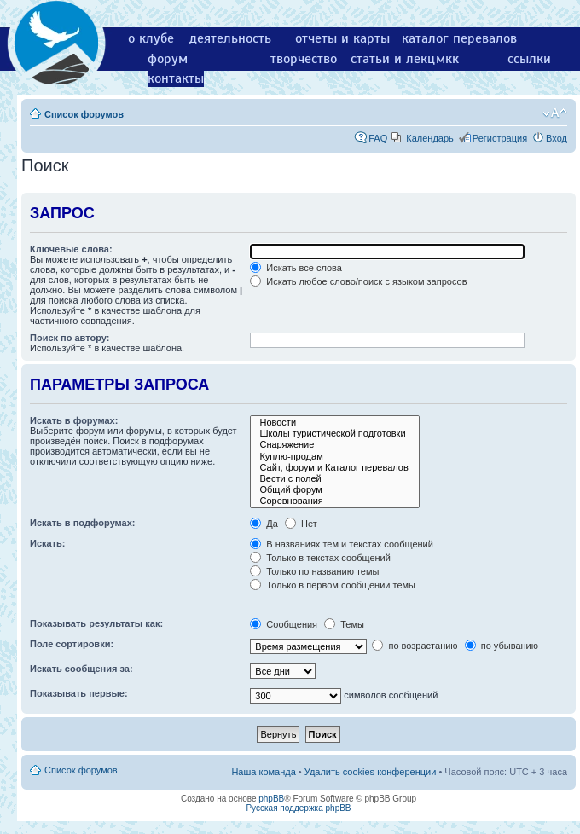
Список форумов (84, 114)
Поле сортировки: (71, 644)
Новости (334, 422)
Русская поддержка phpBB (298, 808)
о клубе (151, 38)
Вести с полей (334, 478)
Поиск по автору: (69, 338)
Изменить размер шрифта (554, 113)
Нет (301, 523)
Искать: (47, 543)
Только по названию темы (314, 571)
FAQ (377, 138)
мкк (447, 58)
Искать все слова (296, 268)
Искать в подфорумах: (83, 523)
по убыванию (501, 645)
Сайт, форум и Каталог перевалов (334, 467)
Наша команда (263, 772)
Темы (344, 624)
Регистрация (500, 138)
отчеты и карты (342, 38)
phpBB (271, 798)
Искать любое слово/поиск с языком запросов (358, 281)
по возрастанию (414, 645)
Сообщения (283, 624)
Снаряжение (334, 444)
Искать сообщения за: (81, 668)
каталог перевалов (459, 38)
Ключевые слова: (71, 249)
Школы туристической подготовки (334, 433)
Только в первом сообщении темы (332, 585)
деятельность (230, 38)
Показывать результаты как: (96, 623)
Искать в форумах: (74, 420)
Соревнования (334, 501)
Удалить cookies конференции (370, 772)
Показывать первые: (79, 693)
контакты (176, 78)
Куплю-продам (334, 456)
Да (264, 523)
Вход (556, 138)
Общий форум (334, 489)
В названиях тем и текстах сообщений (341, 544)
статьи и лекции (400, 58)
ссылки (529, 58)
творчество (303, 58)
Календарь (430, 138)
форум (168, 58)
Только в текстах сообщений (320, 558)
